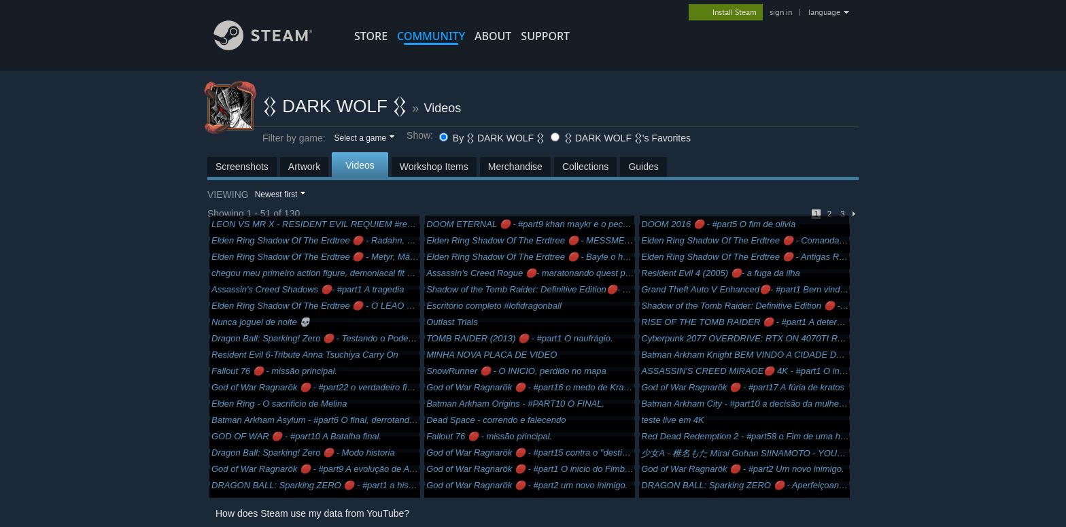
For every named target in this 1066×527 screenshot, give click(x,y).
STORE (371, 36)
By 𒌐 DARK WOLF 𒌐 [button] (493, 138)
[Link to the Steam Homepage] (273, 46)
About (493, 36)
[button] (363, 138)
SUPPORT (545, 36)
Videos (443, 108)
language (824, 12)
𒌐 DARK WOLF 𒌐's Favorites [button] (621, 138)
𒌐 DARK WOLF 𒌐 (334, 106)
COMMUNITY (431, 36)
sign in (781, 12)
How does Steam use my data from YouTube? (312, 513)
